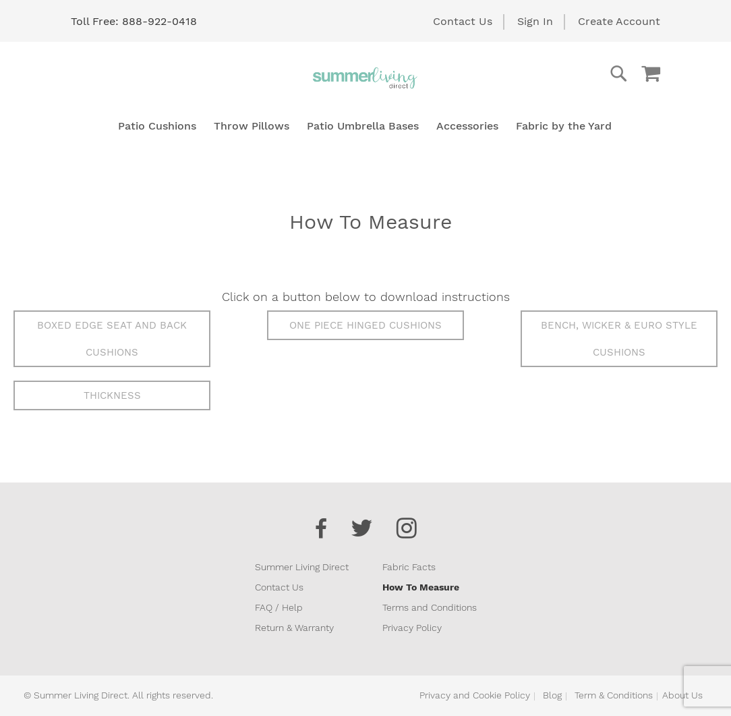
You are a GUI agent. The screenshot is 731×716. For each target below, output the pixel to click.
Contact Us (462, 21)
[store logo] (365, 77)
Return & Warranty (294, 627)
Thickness (112, 395)
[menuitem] (157, 126)
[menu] (365, 126)
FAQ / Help (279, 607)
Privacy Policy (412, 627)
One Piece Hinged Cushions (365, 325)
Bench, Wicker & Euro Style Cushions (619, 338)
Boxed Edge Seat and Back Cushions (112, 338)
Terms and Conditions (429, 607)
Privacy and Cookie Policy (474, 695)
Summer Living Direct (302, 566)
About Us (682, 695)
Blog (552, 695)
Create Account (619, 21)
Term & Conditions (614, 695)
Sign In (535, 21)
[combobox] (564, 73)
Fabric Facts (409, 566)
